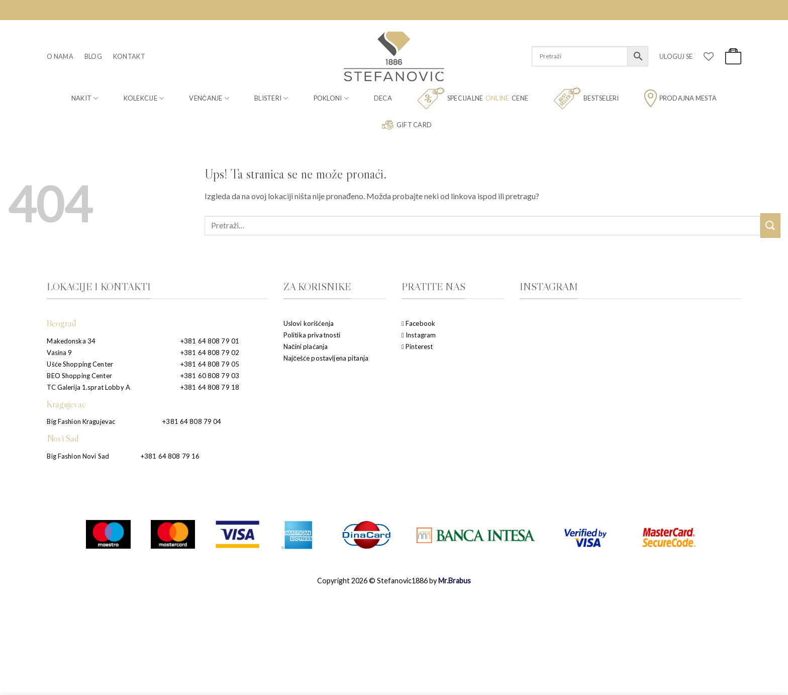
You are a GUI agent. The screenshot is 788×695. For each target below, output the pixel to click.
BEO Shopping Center (79, 376)
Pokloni (331, 98)
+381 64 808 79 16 (170, 456)
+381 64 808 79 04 (191, 421)
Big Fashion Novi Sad (78, 456)
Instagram (419, 335)
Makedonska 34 (71, 341)
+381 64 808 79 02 (209, 353)
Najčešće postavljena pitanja (325, 358)
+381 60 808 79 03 (209, 376)
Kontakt (129, 56)
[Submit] (770, 225)
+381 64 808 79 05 (209, 364)
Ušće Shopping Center (80, 364)
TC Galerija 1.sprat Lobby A (88, 387)
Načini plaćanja (305, 346)
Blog (93, 56)
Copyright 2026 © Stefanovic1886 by (394, 580)
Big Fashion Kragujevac (81, 421)
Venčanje (209, 98)
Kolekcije (144, 98)
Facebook (418, 323)
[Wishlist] (709, 56)
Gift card (406, 125)
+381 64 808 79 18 (209, 387)
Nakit (84, 98)
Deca (383, 98)
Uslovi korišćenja (308, 323)
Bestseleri (586, 98)
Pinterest (417, 346)
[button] (676, 56)
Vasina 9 (59, 353)
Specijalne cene (472, 98)
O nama (60, 56)
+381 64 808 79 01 (209, 341)
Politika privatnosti (312, 335)
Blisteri (271, 98)
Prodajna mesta (680, 98)
